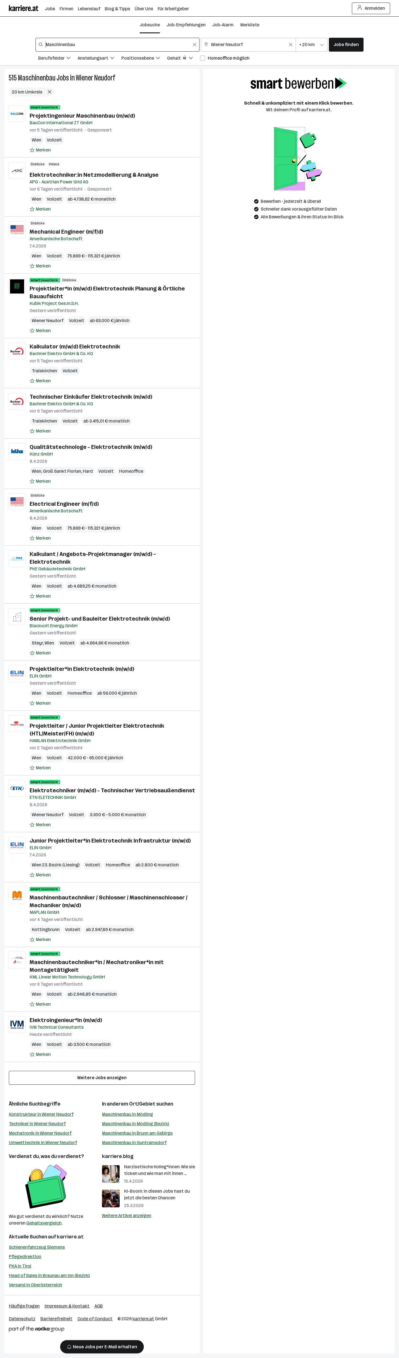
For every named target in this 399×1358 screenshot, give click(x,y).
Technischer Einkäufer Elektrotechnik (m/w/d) (91, 396)
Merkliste (249, 24)
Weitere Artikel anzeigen (126, 1215)
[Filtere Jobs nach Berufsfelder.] (58, 59)
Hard (88, 471)
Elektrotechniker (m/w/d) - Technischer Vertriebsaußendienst (112, 790)
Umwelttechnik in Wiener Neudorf (43, 1142)
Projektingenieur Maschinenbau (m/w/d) (82, 115)
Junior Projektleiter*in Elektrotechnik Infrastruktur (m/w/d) (110, 840)
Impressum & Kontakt (67, 1306)
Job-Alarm (223, 24)
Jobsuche (150, 24)
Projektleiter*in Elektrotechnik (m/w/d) (82, 669)
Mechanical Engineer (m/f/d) (66, 231)
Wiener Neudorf (95, 77)
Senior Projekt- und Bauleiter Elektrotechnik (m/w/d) (100, 618)
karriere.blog (118, 1156)
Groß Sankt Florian (62, 471)
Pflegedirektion (25, 1256)
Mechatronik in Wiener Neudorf (40, 1133)
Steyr (37, 643)
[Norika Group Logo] (36, 1330)
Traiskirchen (44, 370)
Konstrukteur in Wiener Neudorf (41, 1114)
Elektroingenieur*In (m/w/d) (66, 1020)
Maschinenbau (36, 77)
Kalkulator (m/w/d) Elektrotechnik (75, 346)
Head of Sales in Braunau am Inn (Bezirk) (49, 1275)
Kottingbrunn (46, 929)
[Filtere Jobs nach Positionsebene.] (144, 59)
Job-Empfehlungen (186, 24)
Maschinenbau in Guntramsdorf (134, 1142)
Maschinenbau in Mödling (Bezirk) (135, 1123)
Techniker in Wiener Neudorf (37, 1123)
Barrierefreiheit (56, 1318)
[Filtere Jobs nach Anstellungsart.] (99, 59)
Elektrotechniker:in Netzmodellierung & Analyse (94, 174)
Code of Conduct (94, 1318)
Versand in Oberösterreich (35, 1285)
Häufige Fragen (24, 1306)
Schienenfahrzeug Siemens (37, 1247)
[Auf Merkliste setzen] (40, 150)
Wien (36, 140)
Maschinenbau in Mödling (127, 1114)
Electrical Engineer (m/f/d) (64, 503)
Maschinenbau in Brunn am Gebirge (137, 1133)
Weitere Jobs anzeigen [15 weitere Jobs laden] (102, 1077)
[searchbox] (117, 45)
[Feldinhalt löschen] (195, 45)
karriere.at (70, 1237)
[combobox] (117, 45)
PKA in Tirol (20, 1266)
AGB (98, 1306)
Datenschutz (22, 1318)
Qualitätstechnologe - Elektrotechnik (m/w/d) (91, 447)
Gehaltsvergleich (44, 1223)
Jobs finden (346, 44)
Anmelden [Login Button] (371, 8)
